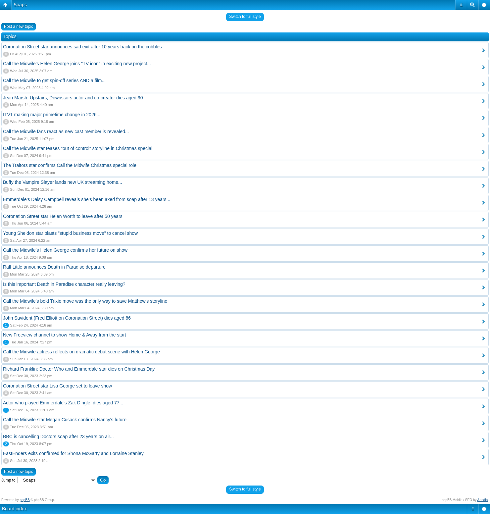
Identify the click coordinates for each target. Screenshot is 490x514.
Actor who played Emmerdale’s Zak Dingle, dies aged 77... (63, 402)
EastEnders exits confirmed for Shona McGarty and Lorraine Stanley (73, 453)
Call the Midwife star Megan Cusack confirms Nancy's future (64, 419)
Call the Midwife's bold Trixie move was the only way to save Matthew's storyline (85, 301)
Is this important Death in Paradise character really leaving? (64, 284)
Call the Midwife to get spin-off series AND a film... (54, 80)
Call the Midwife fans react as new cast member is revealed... (66, 131)
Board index (14, 508)
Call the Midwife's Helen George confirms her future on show (65, 250)
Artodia (482, 500)
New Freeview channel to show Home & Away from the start (64, 334)
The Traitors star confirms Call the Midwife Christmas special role (69, 165)
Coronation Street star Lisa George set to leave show (57, 385)
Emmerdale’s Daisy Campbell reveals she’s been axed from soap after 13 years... (86, 199)
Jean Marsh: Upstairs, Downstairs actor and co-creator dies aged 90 (73, 97)
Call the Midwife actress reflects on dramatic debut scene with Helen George (81, 351)
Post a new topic (18, 26)
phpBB (25, 500)
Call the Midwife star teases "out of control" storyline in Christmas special (77, 148)
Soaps (20, 4)
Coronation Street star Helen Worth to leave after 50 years (62, 216)
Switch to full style (245, 16)
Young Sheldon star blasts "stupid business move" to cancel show (70, 233)
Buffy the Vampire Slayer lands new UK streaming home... (62, 182)
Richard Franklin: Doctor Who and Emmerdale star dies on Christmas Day (79, 369)
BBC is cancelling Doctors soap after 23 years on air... (58, 436)
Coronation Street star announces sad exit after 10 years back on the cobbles (82, 46)
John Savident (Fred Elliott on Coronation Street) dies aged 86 (67, 318)
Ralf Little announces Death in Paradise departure (54, 267)
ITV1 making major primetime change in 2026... (51, 114)
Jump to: (9, 480)
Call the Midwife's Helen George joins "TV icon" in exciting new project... (77, 63)
